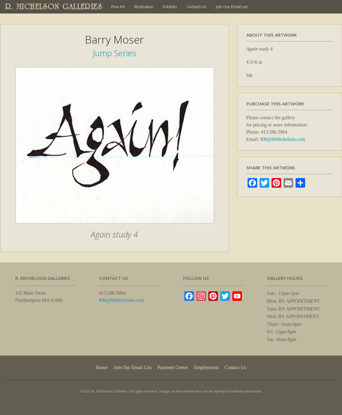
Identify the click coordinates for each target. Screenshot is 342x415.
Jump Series (114, 53)
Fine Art (118, 6)
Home (102, 367)
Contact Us (196, 6)
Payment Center (172, 367)
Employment (206, 367)
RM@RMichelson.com (282, 139)
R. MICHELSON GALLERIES (54, 7)
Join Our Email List (232, 6)
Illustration (143, 6)
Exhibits (170, 6)
